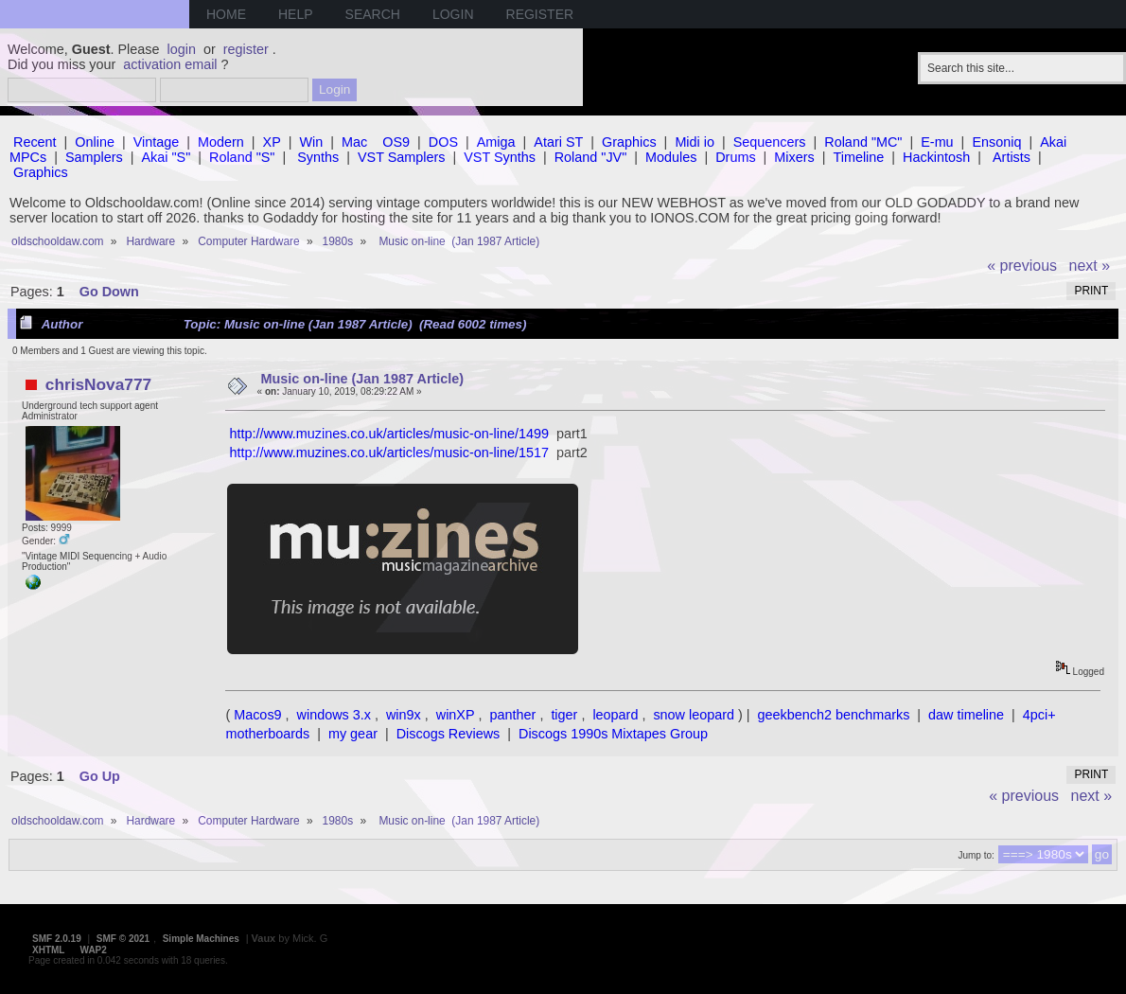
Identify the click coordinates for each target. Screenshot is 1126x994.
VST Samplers (402, 157)
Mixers (794, 157)
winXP (455, 714)
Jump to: (976, 855)
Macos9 (257, 714)
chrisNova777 (98, 384)
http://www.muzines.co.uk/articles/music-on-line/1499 (389, 433)
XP (272, 142)
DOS (443, 142)
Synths (318, 157)
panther (513, 714)
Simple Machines (201, 938)
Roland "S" (241, 157)
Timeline (858, 157)
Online (94, 142)
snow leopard (693, 714)
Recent (35, 142)
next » (1090, 265)
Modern (221, 142)
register (246, 49)
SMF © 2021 (123, 938)
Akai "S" (165, 157)
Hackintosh (936, 157)
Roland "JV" (590, 157)
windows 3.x (334, 714)
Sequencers (769, 142)
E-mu (937, 142)
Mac (354, 142)
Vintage (156, 142)
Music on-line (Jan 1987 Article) (363, 378)
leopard (615, 714)
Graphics (629, 142)
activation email (170, 64)
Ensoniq (996, 142)
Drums (735, 157)
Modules (670, 157)
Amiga (496, 142)
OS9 (396, 142)
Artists (1011, 157)
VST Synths (500, 157)
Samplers (94, 157)
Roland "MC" (863, 142)
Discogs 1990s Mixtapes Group (613, 733)
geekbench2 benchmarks (834, 714)
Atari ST (558, 142)
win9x (403, 714)
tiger (564, 714)
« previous (1022, 265)
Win (312, 142)
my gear (353, 733)
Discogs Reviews (448, 733)
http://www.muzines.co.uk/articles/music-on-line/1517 (389, 452)
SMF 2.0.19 (56, 938)
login (181, 49)
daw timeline (966, 714)
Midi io (694, 142)
